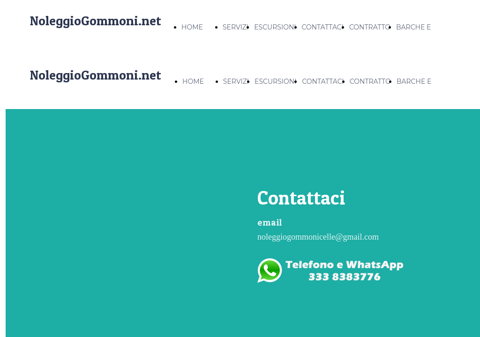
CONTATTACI (323, 27)
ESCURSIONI (275, 27)
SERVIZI (235, 27)
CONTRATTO (369, 27)
